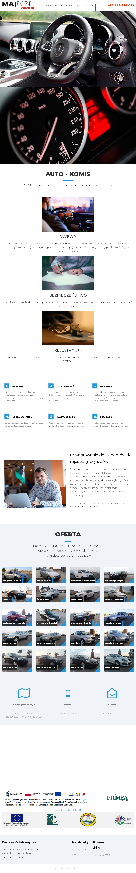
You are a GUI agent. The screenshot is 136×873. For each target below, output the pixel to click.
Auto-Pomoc (67, 5)
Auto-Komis (51, 5)
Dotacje (89, 5)
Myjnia (79, 5)
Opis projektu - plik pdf (68, 809)
